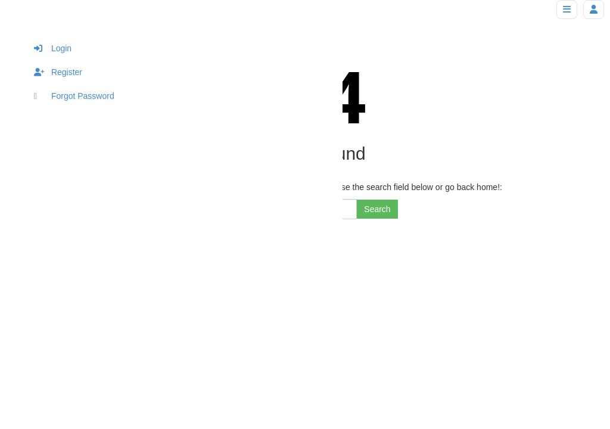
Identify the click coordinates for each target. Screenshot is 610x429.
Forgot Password (74, 96)
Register (58, 72)
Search (377, 209)
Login (52, 48)
